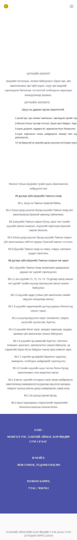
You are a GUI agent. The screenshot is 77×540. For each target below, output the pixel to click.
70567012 (43, 488)
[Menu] (71, 6)
